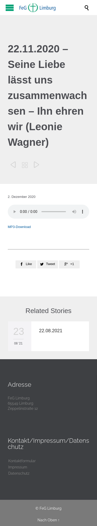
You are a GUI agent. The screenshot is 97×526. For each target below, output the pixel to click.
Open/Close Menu (9, 7)
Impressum (17, 467)
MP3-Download (19, 227)
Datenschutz (18, 473)
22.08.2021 (50, 330)
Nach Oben (47, 520)
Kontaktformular (22, 461)
